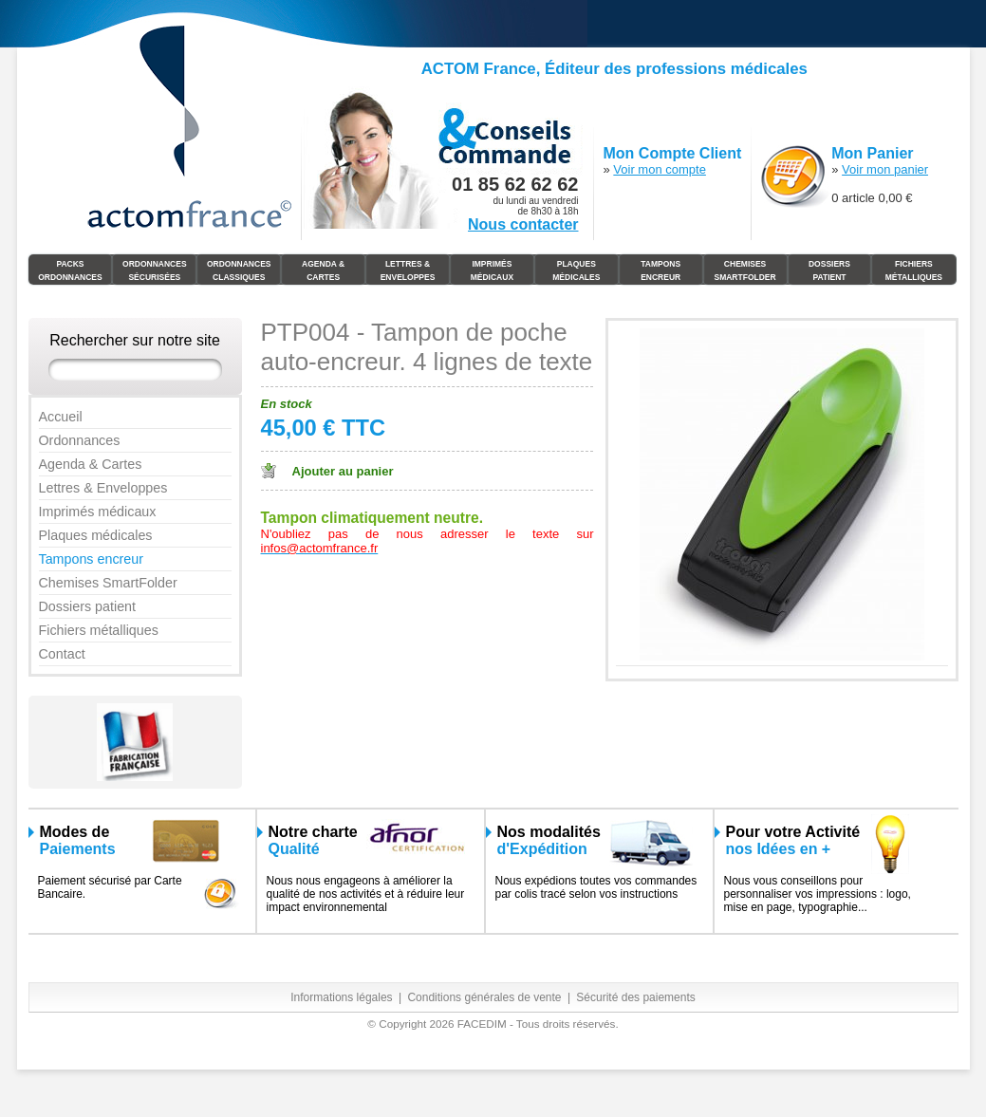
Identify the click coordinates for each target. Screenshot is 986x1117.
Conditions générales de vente (484, 997)
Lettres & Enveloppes (408, 270)
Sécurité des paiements (635, 997)
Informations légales (341, 997)
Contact (62, 653)
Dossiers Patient (829, 270)
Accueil (61, 416)
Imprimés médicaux (492, 270)
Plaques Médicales (576, 270)
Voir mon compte (659, 169)
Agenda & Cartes (323, 270)
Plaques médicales (96, 535)
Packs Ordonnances (70, 270)
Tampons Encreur (660, 270)
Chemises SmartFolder (744, 270)
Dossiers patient (88, 606)
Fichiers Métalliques (913, 270)
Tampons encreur (91, 559)
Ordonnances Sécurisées (154, 270)
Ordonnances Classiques (239, 270)
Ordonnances (80, 440)
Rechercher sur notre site (134, 340)
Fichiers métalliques (98, 630)
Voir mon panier (885, 169)
